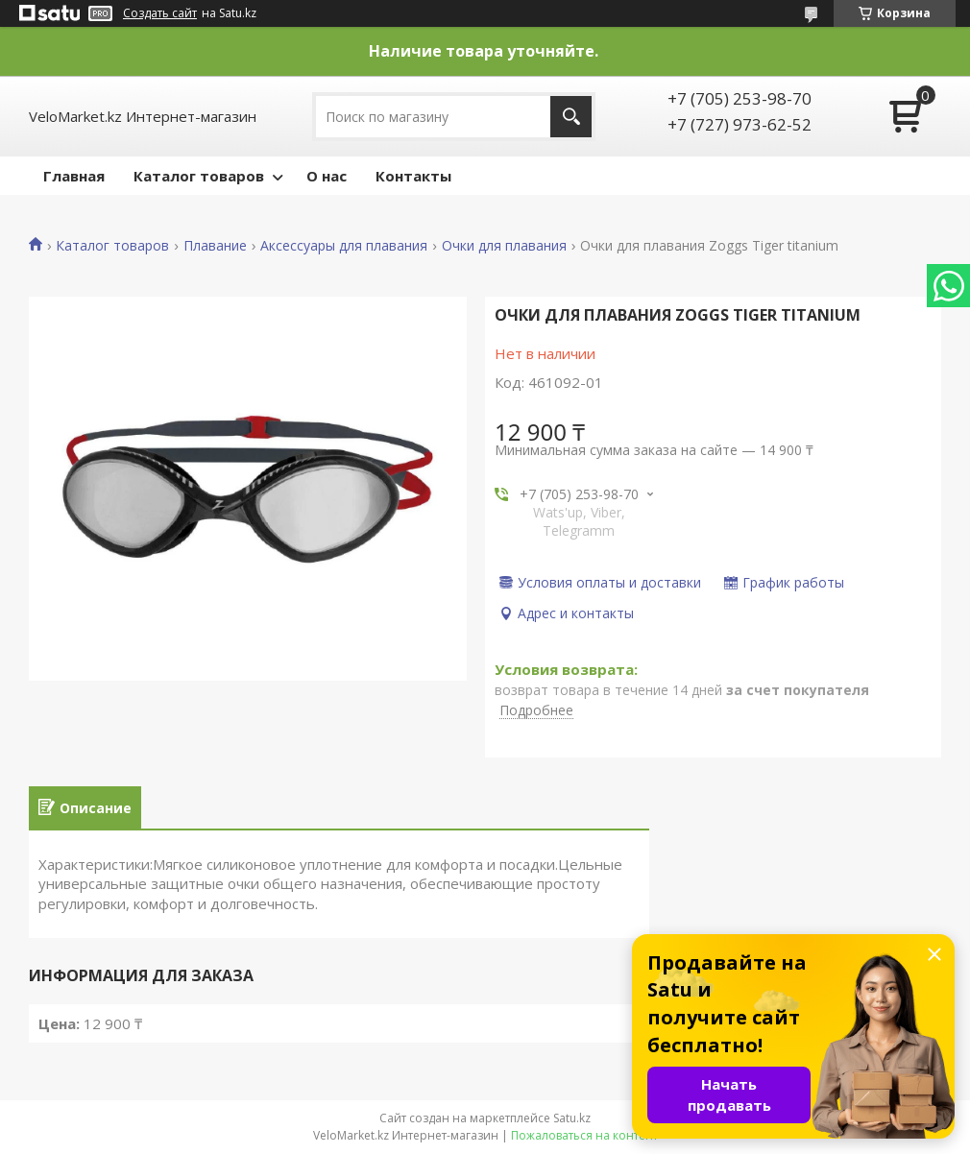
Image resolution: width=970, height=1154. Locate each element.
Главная (74, 175)
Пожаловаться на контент (584, 1135)
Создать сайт (160, 13)
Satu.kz (572, 1118)
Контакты (413, 175)
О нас (326, 175)
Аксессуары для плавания (343, 245)
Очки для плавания (504, 245)
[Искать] (571, 116)
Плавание (215, 245)
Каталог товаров (198, 175)
